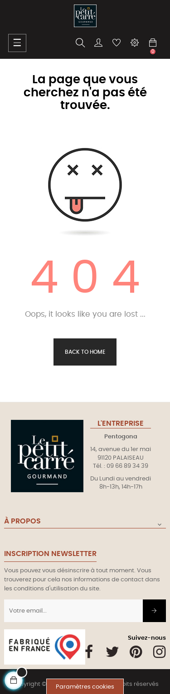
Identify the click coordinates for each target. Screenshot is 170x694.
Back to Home (85, 352)
